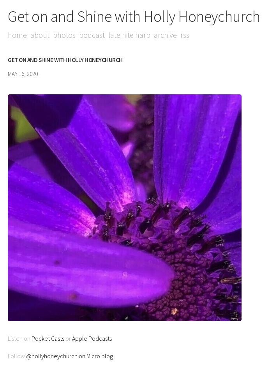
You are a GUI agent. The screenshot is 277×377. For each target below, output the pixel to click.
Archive (165, 35)
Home (17, 35)
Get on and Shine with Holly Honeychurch (134, 16)
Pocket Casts (48, 338)
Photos (64, 35)
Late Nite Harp (129, 35)
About (39, 35)
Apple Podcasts (92, 338)
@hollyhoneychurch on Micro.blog (69, 356)
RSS (184, 35)
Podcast (92, 35)
